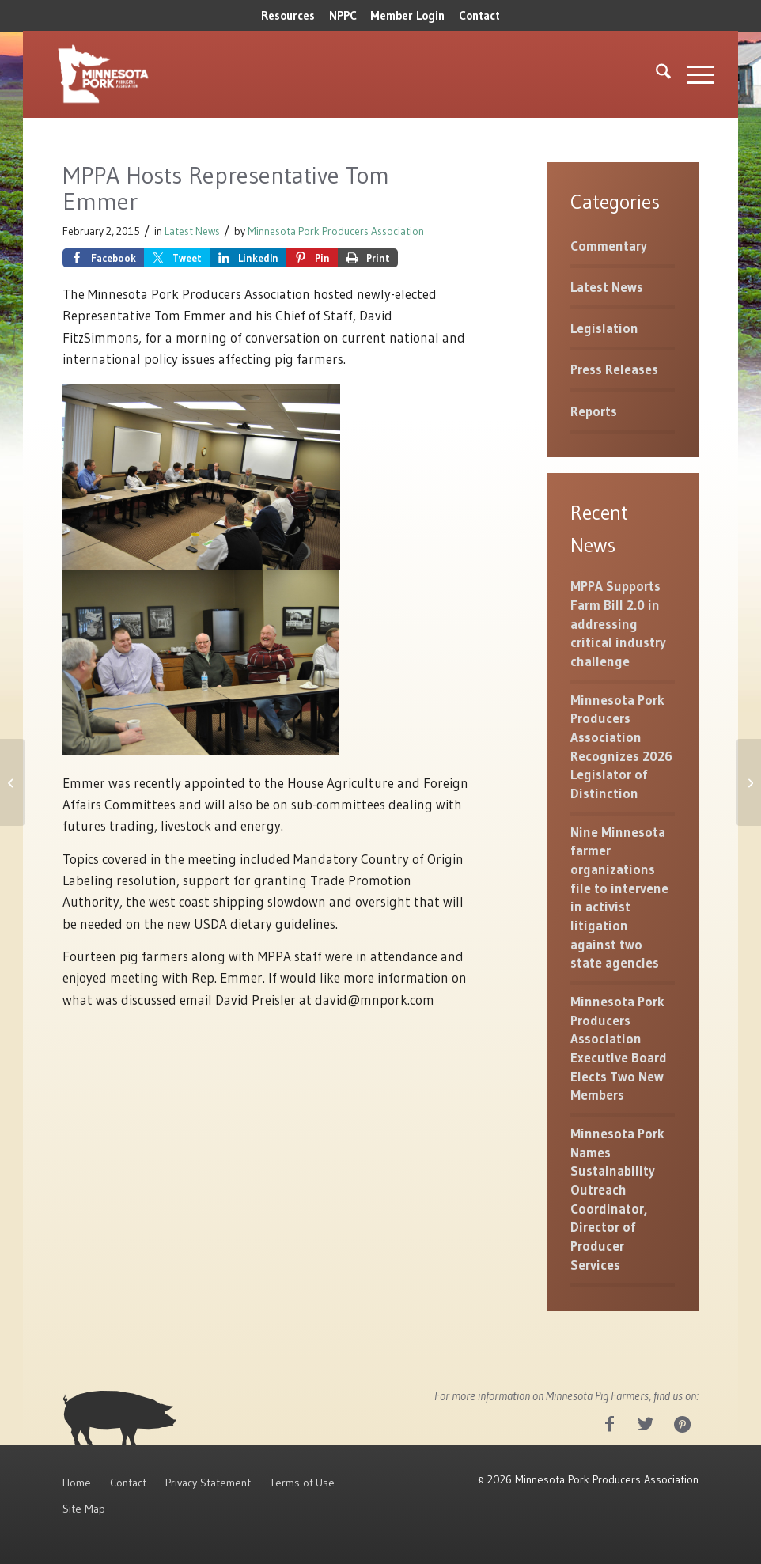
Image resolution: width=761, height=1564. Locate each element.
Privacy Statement (208, 1482)
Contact (479, 15)
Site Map (83, 1509)
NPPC (343, 15)
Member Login (407, 15)
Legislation (604, 328)
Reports (593, 411)
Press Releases (614, 369)
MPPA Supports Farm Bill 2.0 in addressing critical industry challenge (618, 623)
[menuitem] (288, 16)
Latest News (192, 231)
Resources (288, 15)
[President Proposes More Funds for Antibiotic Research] (12, 782)
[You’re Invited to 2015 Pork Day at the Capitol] (748, 782)
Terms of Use (302, 1482)
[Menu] (692, 74)
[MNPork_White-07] (102, 74)
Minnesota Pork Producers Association (336, 231)
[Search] (655, 74)
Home (76, 1482)
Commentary (608, 245)
